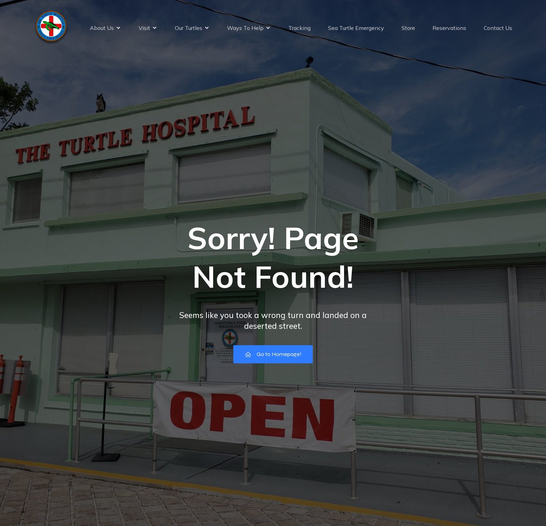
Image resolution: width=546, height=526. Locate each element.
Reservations (449, 27)
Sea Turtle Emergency (356, 27)
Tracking (299, 27)
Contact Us (498, 27)
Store (408, 27)
